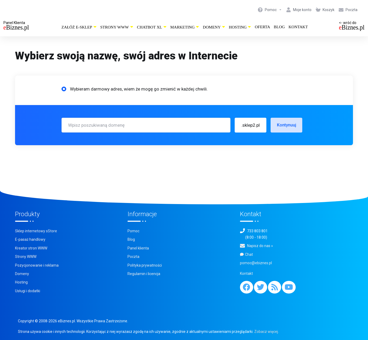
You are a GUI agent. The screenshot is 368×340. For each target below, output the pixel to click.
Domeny (214, 27)
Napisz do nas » (260, 246)
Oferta (262, 27)
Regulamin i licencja (144, 274)
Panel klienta (138, 248)
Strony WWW (116, 27)
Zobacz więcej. (266, 331)
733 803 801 (257, 231)
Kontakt (298, 27)
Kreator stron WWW (31, 248)
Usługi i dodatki (27, 291)
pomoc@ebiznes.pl (256, 263)
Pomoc (133, 231)
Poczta (133, 256)
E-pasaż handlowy (30, 239)
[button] (250, 125)
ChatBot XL (152, 27)
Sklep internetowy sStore (36, 231)
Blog (279, 27)
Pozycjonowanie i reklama (37, 265)
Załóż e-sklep (79, 27)
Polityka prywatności (145, 265)
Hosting (240, 27)
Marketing (184, 27)
